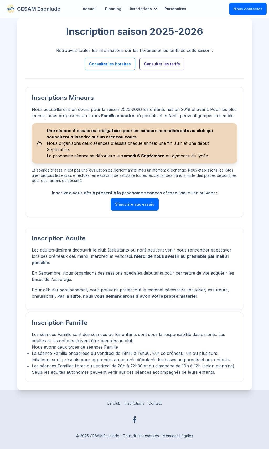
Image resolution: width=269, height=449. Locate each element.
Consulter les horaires (110, 64)
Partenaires (175, 9)
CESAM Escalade (33, 9)
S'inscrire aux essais (134, 204)
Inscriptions (141, 9)
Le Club (114, 403)
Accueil (90, 9)
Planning (113, 9)
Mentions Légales (178, 436)
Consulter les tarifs (162, 64)
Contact (155, 403)
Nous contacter (247, 9)
